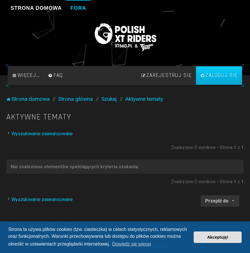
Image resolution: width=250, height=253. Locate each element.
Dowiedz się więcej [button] (131, 244)
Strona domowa (36, 8)
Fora (78, 8)
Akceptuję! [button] (217, 237)
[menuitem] (55, 75)
